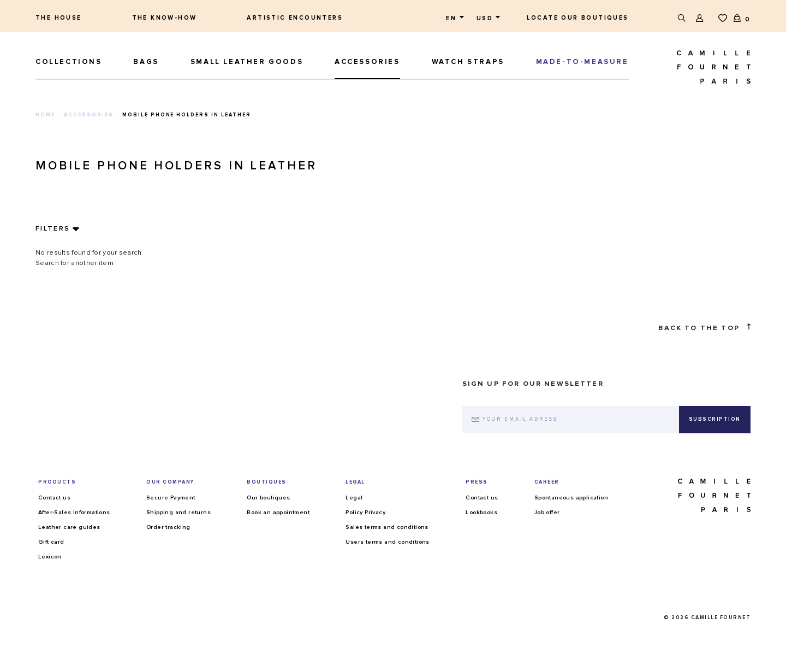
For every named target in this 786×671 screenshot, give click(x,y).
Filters (52, 229)
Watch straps (468, 62)
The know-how (164, 18)
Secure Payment (170, 498)
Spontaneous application (571, 498)
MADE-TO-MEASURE (582, 62)
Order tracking (168, 527)
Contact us (54, 498)
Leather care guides (69, 527)
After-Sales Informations (74, 512)
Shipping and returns (178, 512)
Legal (354, 498)
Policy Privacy (365, 512)
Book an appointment (278, 512)
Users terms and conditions (387, 542)
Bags (145, 62)
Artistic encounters (295, 18)
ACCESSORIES (367, 62)
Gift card (51, 542)
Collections (68, 62)
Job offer (547, 512)
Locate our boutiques (578, 18)
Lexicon (50, 557)
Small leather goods (246, 62)
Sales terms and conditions (387, 527)
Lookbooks (481, 512)
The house (58, 18)
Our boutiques (268, 498)
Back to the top (704, 327)
